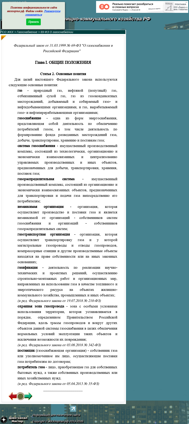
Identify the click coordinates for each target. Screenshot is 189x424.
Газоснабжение (27, 32)
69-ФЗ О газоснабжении (57, 32)
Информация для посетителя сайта (56, 414)
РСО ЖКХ (7, 32)
